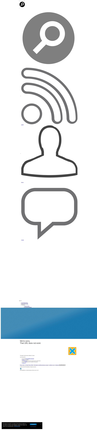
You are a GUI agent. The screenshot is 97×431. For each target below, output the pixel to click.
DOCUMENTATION (24, 302)
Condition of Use (52, 365)
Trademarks (57, 365)
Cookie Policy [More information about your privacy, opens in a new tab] (17, 426)
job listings (25, 360)
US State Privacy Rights (29, 365)
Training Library (26, 306)
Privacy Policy (22, 365)
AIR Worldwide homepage (29, 358)
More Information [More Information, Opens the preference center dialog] (33, 426)
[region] (22, 425)
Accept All (33, 424)
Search (23, 359)
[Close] (40, 424)
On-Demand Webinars (28, 307)
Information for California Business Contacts (41, 365)
